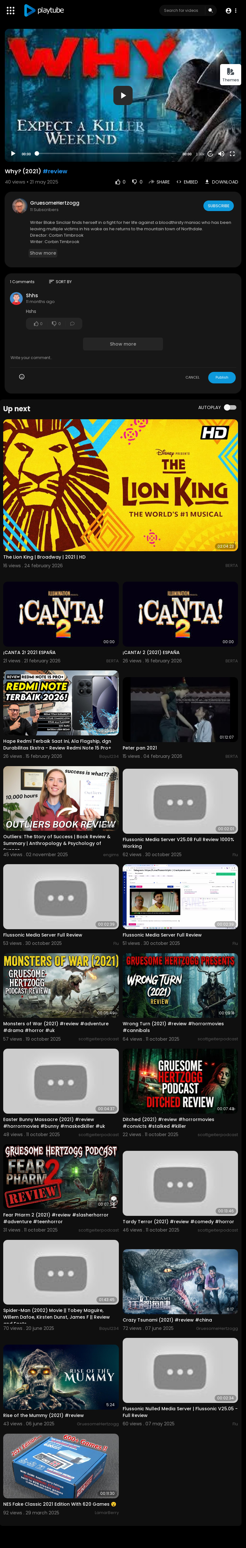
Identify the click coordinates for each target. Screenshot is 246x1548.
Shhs (32, 295)
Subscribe (218, 205)
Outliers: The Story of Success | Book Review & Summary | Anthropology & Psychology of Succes (57, 843)
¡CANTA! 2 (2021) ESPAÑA (151, 652)
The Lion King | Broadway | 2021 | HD (44, 557)
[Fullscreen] (232, 154)
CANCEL (192, 377)
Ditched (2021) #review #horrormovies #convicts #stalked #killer (168, 1122)
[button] (230, 11)
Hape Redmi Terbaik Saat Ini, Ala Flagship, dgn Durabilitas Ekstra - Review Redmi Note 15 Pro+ (57, 744)
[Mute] (221, 154)
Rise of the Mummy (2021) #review (43, 1415)
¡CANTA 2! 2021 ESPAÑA (29, 652)
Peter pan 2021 (140, 748)
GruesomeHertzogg (54, 203)
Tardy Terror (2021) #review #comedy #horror (178, 1221)
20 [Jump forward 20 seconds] (210, 153)
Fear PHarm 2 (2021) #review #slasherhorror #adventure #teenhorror (56, 1218)
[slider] (106, 153)
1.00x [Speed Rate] (200, 154)
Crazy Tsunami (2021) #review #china (167, 1320)
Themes (230, 75)
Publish (222, 377)
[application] (123, 95)
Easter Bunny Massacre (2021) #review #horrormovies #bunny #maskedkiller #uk (54, 1122)
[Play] (13, 154)
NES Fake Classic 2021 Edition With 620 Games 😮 (59, 1504)
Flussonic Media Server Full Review (42, 935)
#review (55, 171)
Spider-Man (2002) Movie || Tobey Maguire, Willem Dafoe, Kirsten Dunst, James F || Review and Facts (56, 1317)
